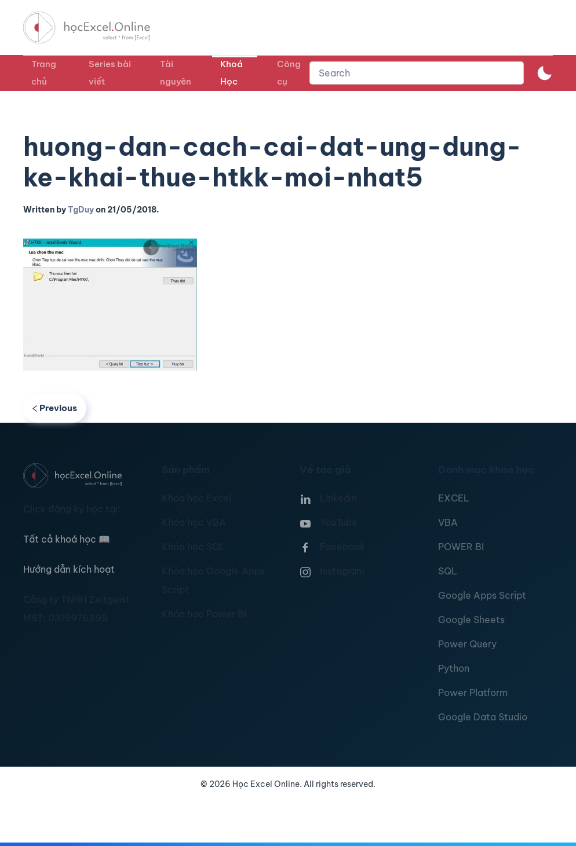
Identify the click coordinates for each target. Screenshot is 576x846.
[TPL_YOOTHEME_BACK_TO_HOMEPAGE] (97, 27)
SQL (447, 571)
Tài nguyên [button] (175, 72)
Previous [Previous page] (54, 407)
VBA (448, 522)
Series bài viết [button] (110, 72)
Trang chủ (43, 72)
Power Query (467, 644)
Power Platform (473, 692)
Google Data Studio (482, 717)
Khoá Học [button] (231, 72)
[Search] (416, 73)
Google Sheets (471, 619)
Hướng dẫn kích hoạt (69, 569)
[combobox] (416, 73)
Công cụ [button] (289, 72)
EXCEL (453, 498)
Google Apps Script (482, 595)
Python (453, 668)
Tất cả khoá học (66, 539)
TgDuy (81, 209)
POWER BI (461, 546)
